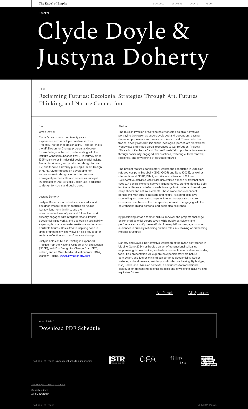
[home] (49, 3)
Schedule (158, 3)
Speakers (177, 3)
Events (194, 3)
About (209, 3)
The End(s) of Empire (42, 405)
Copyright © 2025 (207, 404)
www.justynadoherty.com (75, 255)
